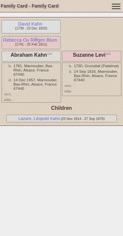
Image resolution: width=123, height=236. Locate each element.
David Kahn (30, 24)
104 (49, 53)
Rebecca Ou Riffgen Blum (30, 40)
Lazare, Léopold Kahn (39, 118)
